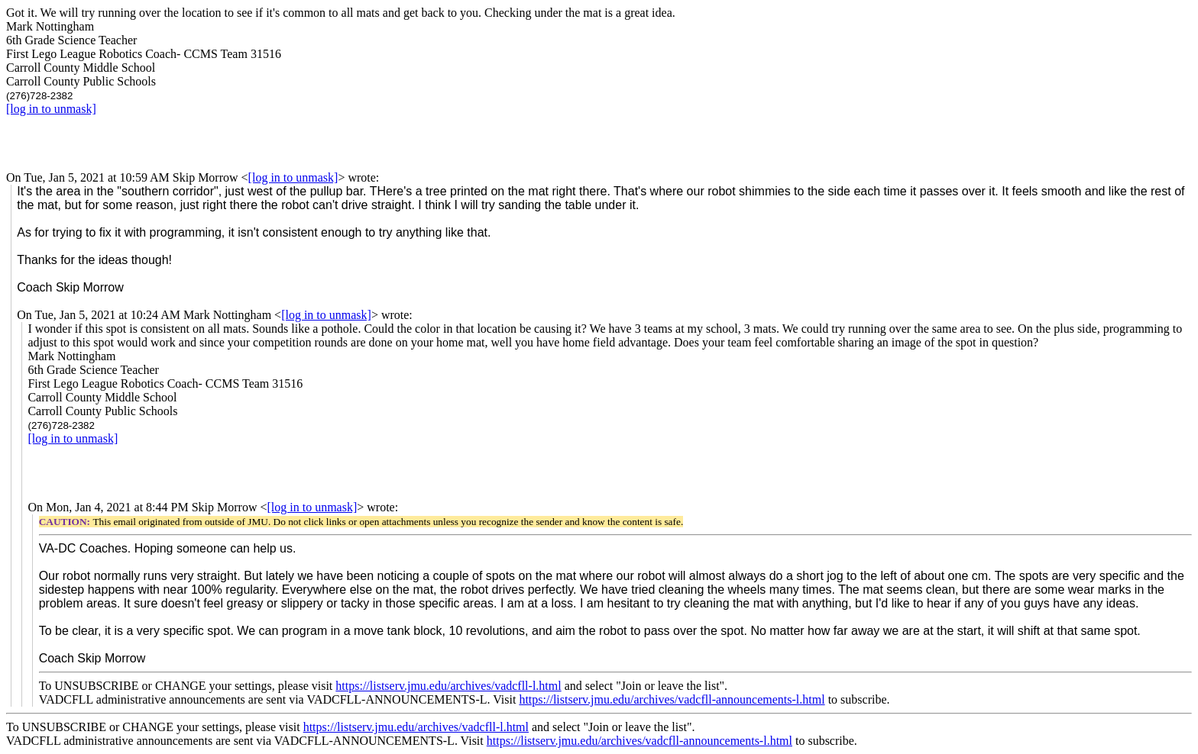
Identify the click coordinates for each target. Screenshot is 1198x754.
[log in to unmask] (51, 108)
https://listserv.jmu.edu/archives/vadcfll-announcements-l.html (671, 699)
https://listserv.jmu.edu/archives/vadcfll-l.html (448, 685)
